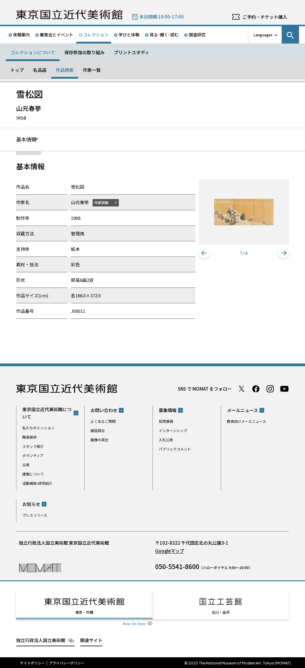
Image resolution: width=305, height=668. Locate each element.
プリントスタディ (131, 52)
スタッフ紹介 (33, 446)
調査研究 (197, 35)
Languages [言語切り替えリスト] (263, 34)
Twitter (241, 388)
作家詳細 (102, 202)
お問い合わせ (104, 410)
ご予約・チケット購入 (264, 17)
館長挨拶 (29, 436)
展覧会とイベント (56, 35)
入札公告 (166, 439)
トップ (17, 70)
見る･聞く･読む (164, 35)
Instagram (270, 388)
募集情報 (168, 410)
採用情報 (166, 421)
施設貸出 (98, 430)
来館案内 (21, 35)
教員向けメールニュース (246, 421)
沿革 (25, 464)
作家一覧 (92, 70)
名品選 (39, 70)
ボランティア (32, 455)
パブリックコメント (175, 449)
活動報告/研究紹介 (37, 483)
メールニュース (242, 410)
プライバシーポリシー (67, 662)
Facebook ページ (255, 388)
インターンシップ (173, 430)
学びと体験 (129, 35)
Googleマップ (169, 551)
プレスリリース (34, 515)
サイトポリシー (32, 662)
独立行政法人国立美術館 (40, 639)
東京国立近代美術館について (46, 413)
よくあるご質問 (103, 421)
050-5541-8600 (177, 566)
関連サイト (91, 639)
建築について (33, 473)
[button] (204, 253)
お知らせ (31, 504)
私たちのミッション (38, 427)
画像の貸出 (99, 439)
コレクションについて (32, 52)
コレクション (95, 35)
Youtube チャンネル (284, 388)
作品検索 (65, 70)
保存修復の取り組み (84, 52)
